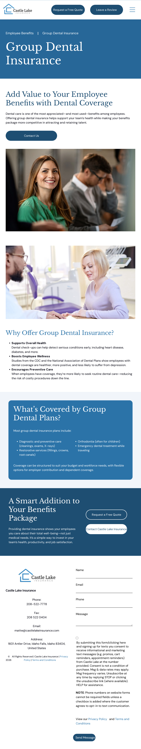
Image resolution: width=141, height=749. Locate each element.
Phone (80, 599)
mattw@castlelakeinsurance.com (37, 630)
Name (80, 570)
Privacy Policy (97, 719)
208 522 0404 (37, 617)
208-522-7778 (36, 604)
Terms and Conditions (44, 660)
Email (79, 585)
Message (82, 614)
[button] (132, 9)
